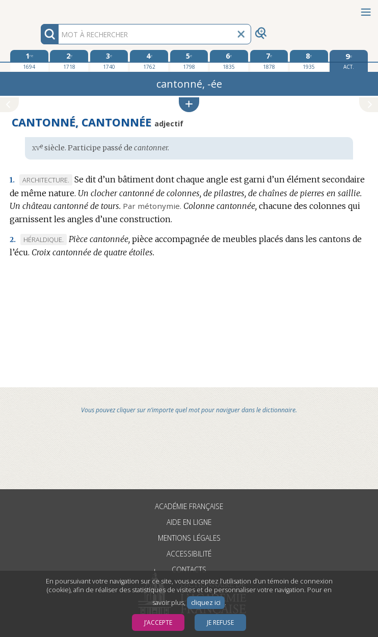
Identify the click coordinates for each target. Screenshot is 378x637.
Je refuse (220, 622)
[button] (189, 104)
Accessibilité (189, 554)
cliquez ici (206, 602)
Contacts (189, 569)
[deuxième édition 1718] (69, 60)
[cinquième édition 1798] (189, 60)
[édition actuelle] (349, 61)
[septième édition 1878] (269, 60)
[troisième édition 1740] (109, 60)
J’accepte (158, 622)
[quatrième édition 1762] (149, 60)
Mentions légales (189, 538)
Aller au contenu (39, 9)
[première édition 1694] (29, 60)
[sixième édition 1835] (229, 60)
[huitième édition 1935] (309, 60)
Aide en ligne (189, 522)
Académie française (189, 506)
